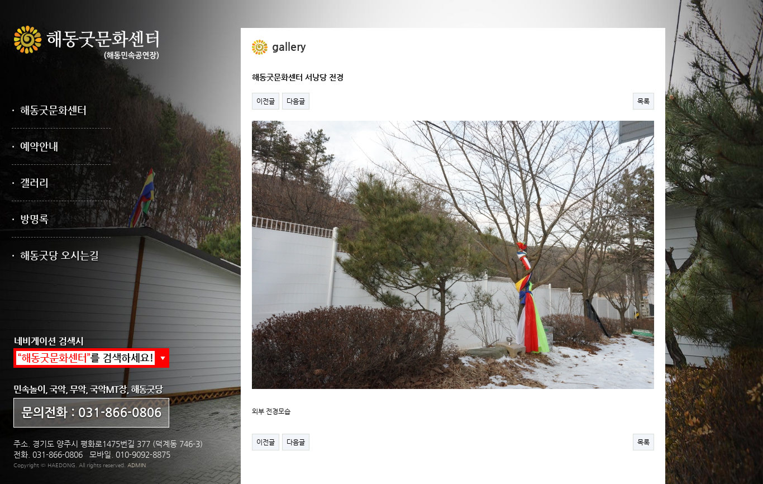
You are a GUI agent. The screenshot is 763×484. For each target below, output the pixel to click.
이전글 (265, 101)
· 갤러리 (30, 182)
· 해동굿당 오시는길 (55, 255)
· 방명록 (30, 219)
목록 (643, 101)
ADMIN (136, 465)
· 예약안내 (35, 146)
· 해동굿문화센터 (49, 110)
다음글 (296, 101)
